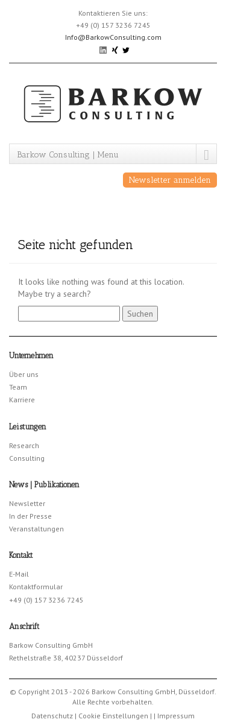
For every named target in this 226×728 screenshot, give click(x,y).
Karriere (22, 399)
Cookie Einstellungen (113, 715)
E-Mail (19, 573)
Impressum (176, 715)
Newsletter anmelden (170, 180)
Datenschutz (52, 715)
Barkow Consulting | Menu (68, 155)
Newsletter (27, 503)
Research (24, 445)
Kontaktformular (36, 586)
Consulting (27, 458)
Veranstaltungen (36, 528)
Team (18, 386)
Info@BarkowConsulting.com (113, 37)
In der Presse (30, 516)
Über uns (24, 374)
